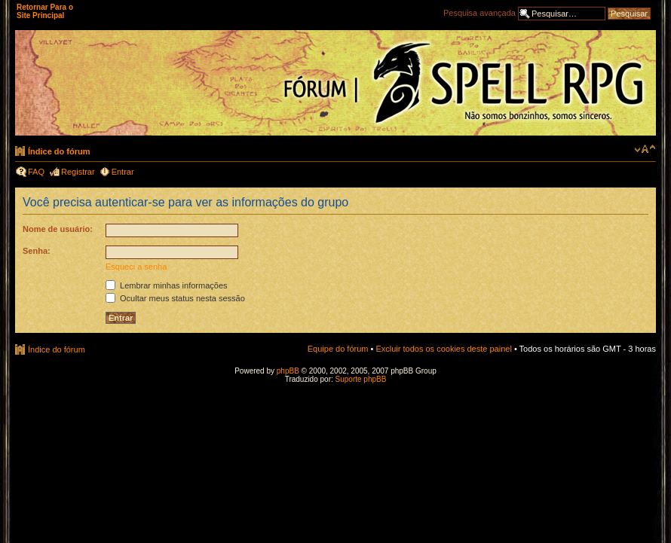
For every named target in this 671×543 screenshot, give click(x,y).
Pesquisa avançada (479, 12)
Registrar (78, 171)
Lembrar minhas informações (167, 285)
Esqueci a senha (136, 266)
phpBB (288, 371)
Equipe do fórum (338, 348)
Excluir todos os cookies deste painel (443, 348)
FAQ (36, 171)
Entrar (123, 171)
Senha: (37, 250)
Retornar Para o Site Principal (45, 11)
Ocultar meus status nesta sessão (175, 298)
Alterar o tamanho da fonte (645, 149)
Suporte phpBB (361, 379)
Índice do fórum (59, 151)
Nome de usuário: (58, 228)
